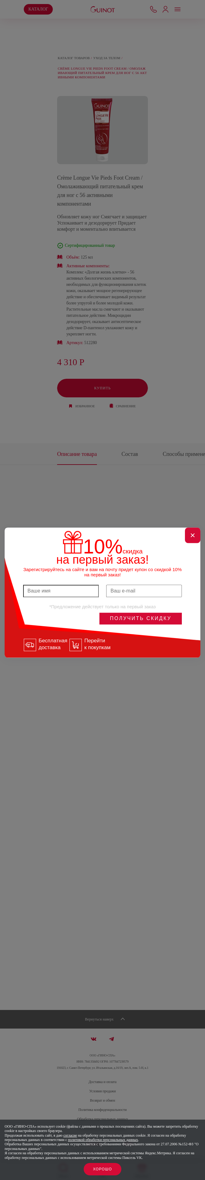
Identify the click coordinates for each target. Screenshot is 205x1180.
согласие (70, 1135)
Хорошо (102, 1169)
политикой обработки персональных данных (103, 1140)
